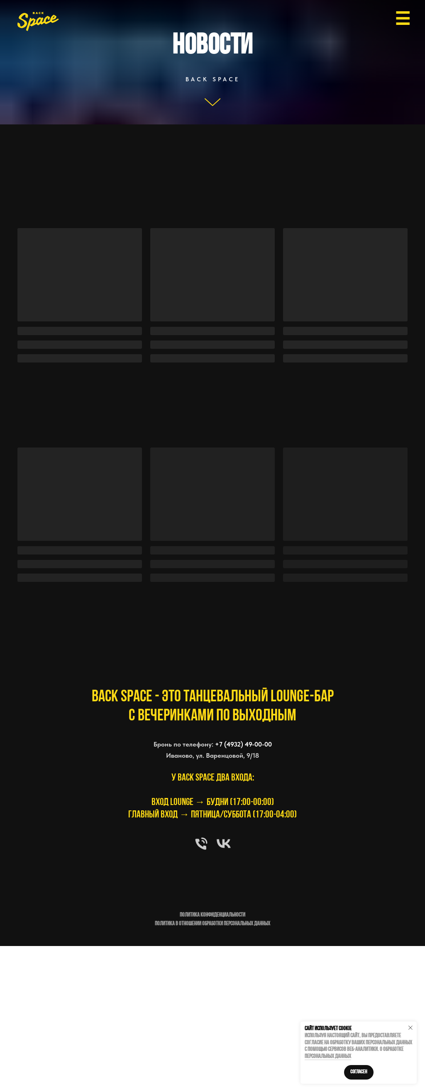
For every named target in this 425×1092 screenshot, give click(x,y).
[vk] (223, 843)
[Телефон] (201, 843)
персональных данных (328, 1056)
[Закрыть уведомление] (410, 1028)
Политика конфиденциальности (212, 915)
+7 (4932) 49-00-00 (243, 744)
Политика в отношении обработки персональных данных (212, 924)
